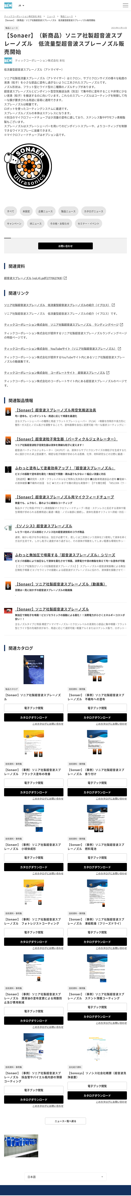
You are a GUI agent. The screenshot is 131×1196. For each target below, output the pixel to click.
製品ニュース (68, 211)
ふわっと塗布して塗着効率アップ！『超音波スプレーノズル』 (65, 467)
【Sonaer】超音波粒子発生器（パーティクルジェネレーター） (66, 439)
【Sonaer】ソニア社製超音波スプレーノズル (52, 609)
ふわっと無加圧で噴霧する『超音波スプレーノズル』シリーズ (65, 554)
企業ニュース (45, 211)
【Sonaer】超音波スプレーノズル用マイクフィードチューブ (64, 496)
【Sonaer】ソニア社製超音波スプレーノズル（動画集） (61, 584)
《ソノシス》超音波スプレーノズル (43, 525)
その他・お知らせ (59, 223)
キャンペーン (14, 223)
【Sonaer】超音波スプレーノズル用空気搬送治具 (55, 410)
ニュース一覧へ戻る (65, 1121)
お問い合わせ (65, 246)
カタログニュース (93, 211)
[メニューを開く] (125, 5)
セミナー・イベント (88, 223)
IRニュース (36, 223)
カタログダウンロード (33, 717)
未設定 (26, 211)
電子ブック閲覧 (33, 708)
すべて (10, 211)
